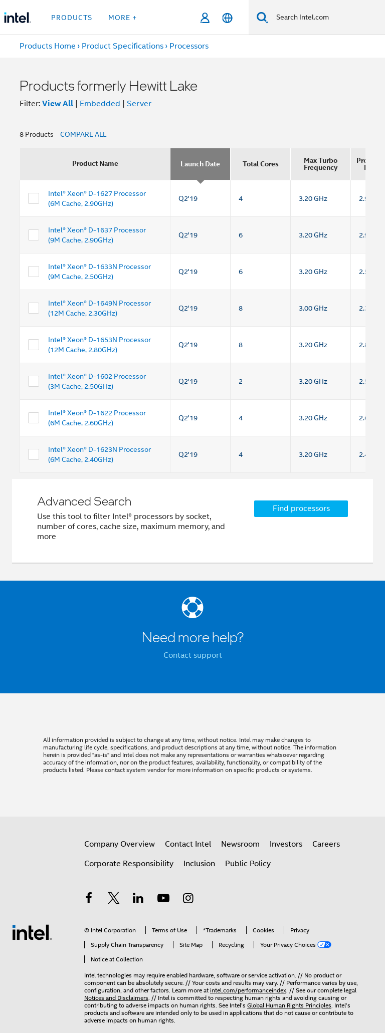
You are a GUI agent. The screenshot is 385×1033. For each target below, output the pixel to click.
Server (139, 104)
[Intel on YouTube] (163, 900)
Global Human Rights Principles (289, 1005)
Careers (326, 844)
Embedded (100, 104)
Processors (189, 46)
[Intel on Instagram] (188, 900)
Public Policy (248, 864)
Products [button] (71, 17)
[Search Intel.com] (326, 18)
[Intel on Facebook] (88, 900)
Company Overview (119, 844)
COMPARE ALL (83, 134)
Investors (286, 844)
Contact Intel (188, 844)
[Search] (262, 17)
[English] (227, 18)
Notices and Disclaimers (116, 997)
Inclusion (199, 864)
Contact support (192, 655)
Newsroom (240, 844)
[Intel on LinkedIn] (138, 900)
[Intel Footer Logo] (32, 932)
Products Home (48, 46)
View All (57, 103)
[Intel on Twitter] (113, 900)
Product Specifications (122, 46)
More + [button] (122, 17)
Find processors (301, 508)
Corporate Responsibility (128, 864)
